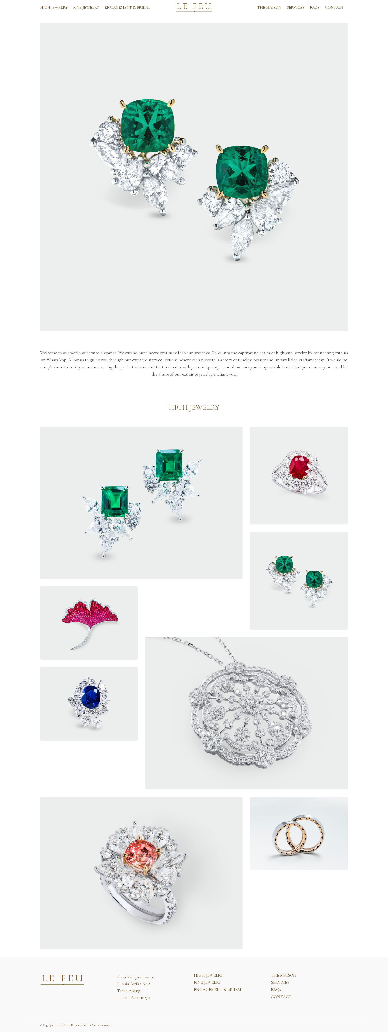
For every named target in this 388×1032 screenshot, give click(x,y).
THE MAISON (269, 7)
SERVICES (295, 7)
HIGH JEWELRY (54, 7)
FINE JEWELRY (86, 7)
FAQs (314, 7)
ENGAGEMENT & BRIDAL (127, 7)
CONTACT (334, 7)
